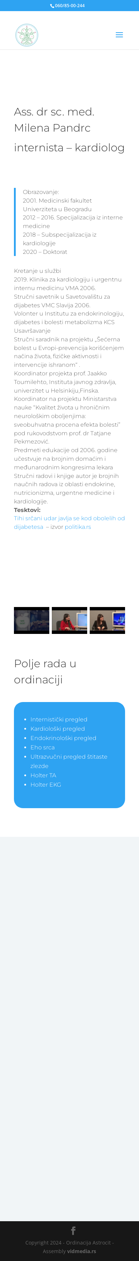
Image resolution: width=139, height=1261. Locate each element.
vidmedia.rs (81, 1251)
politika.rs (78, 526)
